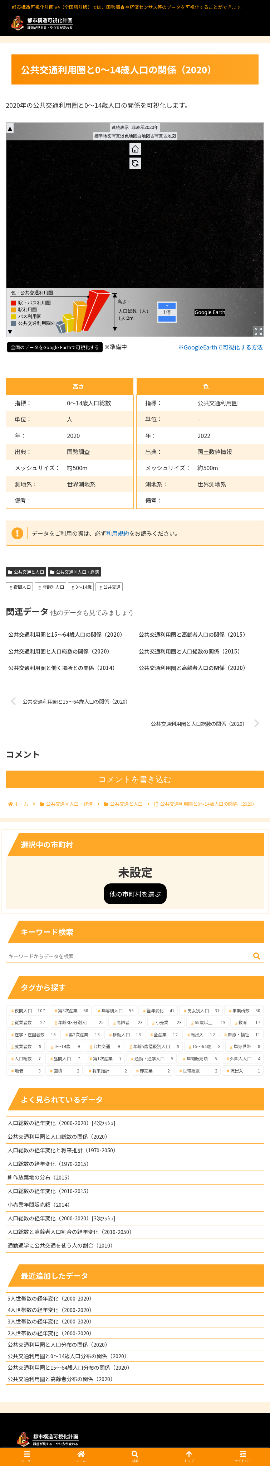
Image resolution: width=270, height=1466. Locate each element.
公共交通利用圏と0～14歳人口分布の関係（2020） (68, 1356)
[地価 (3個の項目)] (25, 1070)
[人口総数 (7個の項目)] (25, 1058)
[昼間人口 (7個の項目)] (64, 1058)
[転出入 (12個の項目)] (200, 1034)
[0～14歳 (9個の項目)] (64, 1046)
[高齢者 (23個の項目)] (127, 1022)
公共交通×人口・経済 (74, 572)
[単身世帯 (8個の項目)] (244, 1046)
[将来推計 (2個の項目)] (107, 1070)
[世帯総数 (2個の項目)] (198, 1070)
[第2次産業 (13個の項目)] (81, 1034)
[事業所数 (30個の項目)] (244, 1010)
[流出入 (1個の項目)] (243, 1070)
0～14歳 (81, 587)
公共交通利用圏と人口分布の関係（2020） (59, 1344)
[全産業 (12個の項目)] (163, 1034)
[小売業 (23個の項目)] (166, 1022)
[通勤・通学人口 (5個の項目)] (151, 1058)
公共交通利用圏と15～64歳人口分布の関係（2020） (70, 1367)
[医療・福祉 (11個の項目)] (242, 1034)
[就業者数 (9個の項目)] (25, 1046)
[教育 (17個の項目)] (247, 1022)
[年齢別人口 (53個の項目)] (115, 1010)
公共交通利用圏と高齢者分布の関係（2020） (62, 1379)
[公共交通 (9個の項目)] (104, 1046)
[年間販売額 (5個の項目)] (199, 1058)
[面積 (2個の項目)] (64, 1070)
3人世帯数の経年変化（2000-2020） (51, 1321)
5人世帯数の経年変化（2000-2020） (51, 1298)
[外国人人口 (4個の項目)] (243, 1058)
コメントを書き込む (135, 779)
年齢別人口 (50, 587)
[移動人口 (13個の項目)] (124, 1034)
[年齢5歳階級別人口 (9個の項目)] (154, 1046)
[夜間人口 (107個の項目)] (27, 1010)
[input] (135, 956)
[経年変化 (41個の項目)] (158, 1010)
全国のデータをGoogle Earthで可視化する (55, 347)
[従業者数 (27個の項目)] (27, 1022)
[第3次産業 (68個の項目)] (71, 1010)
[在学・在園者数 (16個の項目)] (32, 1034)
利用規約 (117, 533)
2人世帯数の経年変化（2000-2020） (51, 1333)
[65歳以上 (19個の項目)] (207, 1022)
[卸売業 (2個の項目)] (152, 1070)
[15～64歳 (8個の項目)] (204, 1046)
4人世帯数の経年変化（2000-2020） (51, 1309)
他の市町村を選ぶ (135, 893)
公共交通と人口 (26, 572)
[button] (256, 956)
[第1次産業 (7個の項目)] (105, 1058)
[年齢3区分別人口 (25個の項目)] (78, 1022)
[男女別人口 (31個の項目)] (201, 1010)
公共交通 (109, 587)
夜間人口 (19, 587)
